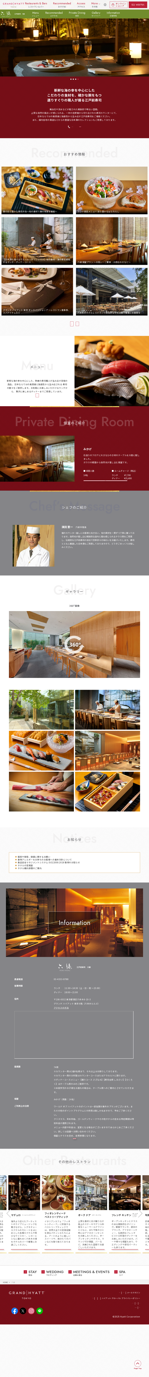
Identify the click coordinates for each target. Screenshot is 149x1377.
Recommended (54, 14)
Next (140, 1259)
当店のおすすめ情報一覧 (55, 328)
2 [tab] (73, 79)
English (103, 6)
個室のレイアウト (105, 498)
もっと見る (73, 839)
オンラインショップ (121, 4)
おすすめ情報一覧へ (90, 328)
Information (113, 14)
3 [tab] (75, 79)
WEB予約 (140, 4)
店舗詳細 (24, 1296)
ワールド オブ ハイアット (113, 1342)
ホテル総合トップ (93, 1342)
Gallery (95, 14)
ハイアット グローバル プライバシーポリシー (121, 1348)
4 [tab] (78, 79)
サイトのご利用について (116, 1359)
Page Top (138, 1368)
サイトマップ (134, 1359)
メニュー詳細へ (35, 405)
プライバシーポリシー (111, 1353)
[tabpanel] (74, 38)
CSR (90, 1348)
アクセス (136, 1353)
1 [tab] (71, 79)
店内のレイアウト (74, 1177)
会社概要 (126, 1353)
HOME (5, 1332)
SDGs (97, 1348)
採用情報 (82, 1348)
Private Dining (77, 14)
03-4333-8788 (60, 129)
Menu (35, 14)
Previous (8, 1259)
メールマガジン (133, 1342)
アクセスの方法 (61, 1035)
